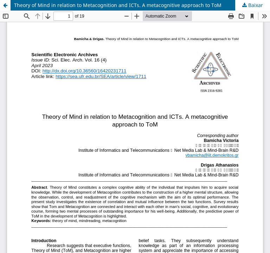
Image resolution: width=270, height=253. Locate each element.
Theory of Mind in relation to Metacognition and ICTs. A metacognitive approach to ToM (117, 5)
